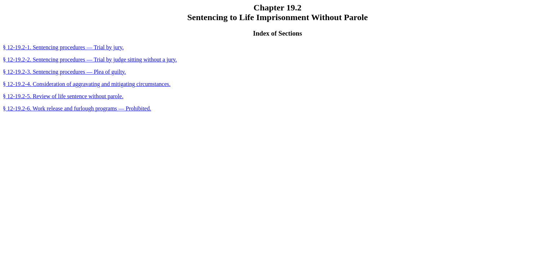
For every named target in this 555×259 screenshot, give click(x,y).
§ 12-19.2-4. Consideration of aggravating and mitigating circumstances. (87, 84)
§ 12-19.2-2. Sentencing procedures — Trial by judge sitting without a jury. (90, 59)
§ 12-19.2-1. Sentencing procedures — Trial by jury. (63, 47)
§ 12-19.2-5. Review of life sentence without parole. (63, 96)
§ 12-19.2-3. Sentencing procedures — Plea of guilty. (64, 72)
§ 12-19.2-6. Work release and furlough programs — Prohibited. (77, 108)
